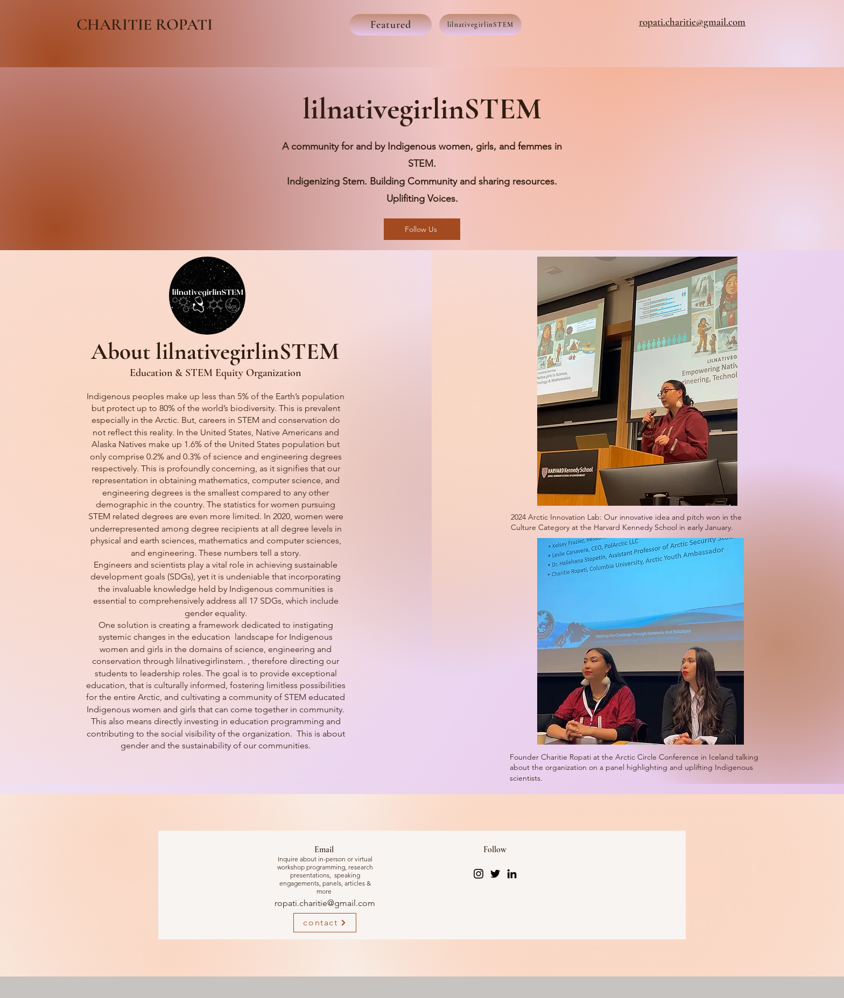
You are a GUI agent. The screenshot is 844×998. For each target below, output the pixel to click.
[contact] (324, 922)
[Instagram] (478, 873)
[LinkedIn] (511, 873)
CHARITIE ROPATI (146, 24)
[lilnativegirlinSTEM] (480, 25)
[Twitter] (495, 873)
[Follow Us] (422, 229)
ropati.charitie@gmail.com (325, 903)
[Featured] (390, 25)
